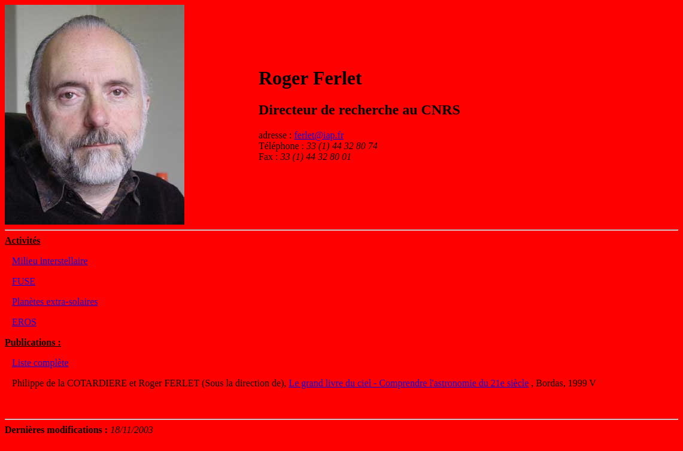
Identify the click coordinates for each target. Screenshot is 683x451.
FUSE (23, 281)
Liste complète (40, 363)
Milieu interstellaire (50, 261)
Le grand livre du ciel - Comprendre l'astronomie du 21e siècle (409, 383)
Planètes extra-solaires (55, 301)
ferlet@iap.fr (319, 135)
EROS (24, 322)
